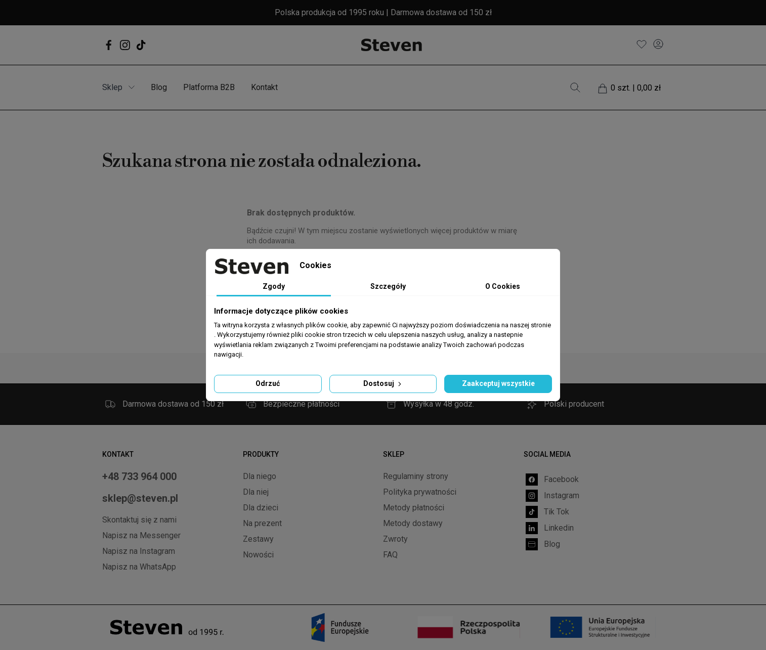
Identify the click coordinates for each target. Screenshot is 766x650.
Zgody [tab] (274, 286)
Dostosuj (383, 383)
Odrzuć (268, 383)
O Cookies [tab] (502, 286)
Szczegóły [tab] (388, 286)
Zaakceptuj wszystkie (498, 383)
